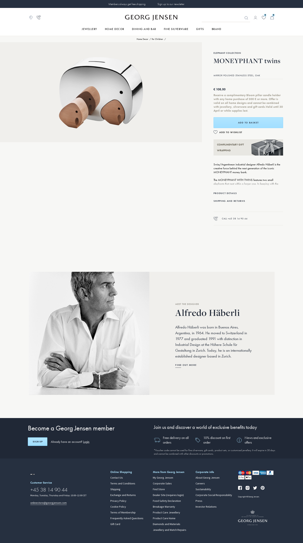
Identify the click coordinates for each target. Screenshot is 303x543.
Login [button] (86, 442)
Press (199, 501)
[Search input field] (226, 18)
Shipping (115, 489)
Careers (200, 483)
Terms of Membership (123, 512)
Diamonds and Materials (166, 524)
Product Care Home (164, 518)
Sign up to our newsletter (170, 4)
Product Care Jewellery (166, 512)
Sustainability (203, 489)
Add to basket (248, 122)
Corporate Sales (162, 483)
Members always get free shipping (127, 4)
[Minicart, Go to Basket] (272, 17)
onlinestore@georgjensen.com (48, 503)
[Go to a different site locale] (32, 474)
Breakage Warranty (164, 506)
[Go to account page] (255, 17)
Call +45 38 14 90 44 (231, 218)
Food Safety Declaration (167, 501)
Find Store (159, 489)
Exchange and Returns (123, 495)
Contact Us (116, 477)
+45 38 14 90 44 (48, 489)
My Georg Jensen (163, 477)
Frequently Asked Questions (126, 518)
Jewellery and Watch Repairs (169, 530)
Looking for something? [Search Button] (246, 18)
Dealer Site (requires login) (168, 495)
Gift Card (115, 524)
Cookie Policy (118, 506)
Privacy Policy (118, 501)
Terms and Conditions (122, 483)
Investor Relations (206, 506)
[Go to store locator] (31, 18)
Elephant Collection (227, 53)
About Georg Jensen (208, 477)
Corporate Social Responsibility (214, 495)
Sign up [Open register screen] (38, 441)
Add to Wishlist (230, 132)
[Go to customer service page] (39, 18)
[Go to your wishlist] (264, 17)
